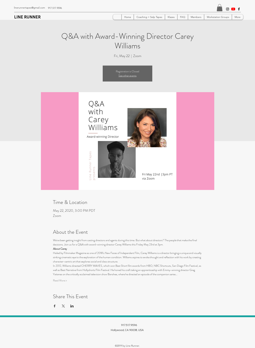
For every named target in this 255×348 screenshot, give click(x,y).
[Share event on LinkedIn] (72, 306)
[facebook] (239, 9)
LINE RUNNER (27, 17)
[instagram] (228, 9)
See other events (127, 76)
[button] (220, 7)
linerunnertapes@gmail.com (29, 7)
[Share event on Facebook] (54, 306)
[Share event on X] (63, 306)
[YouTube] (233, 9)
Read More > (60, 280)
